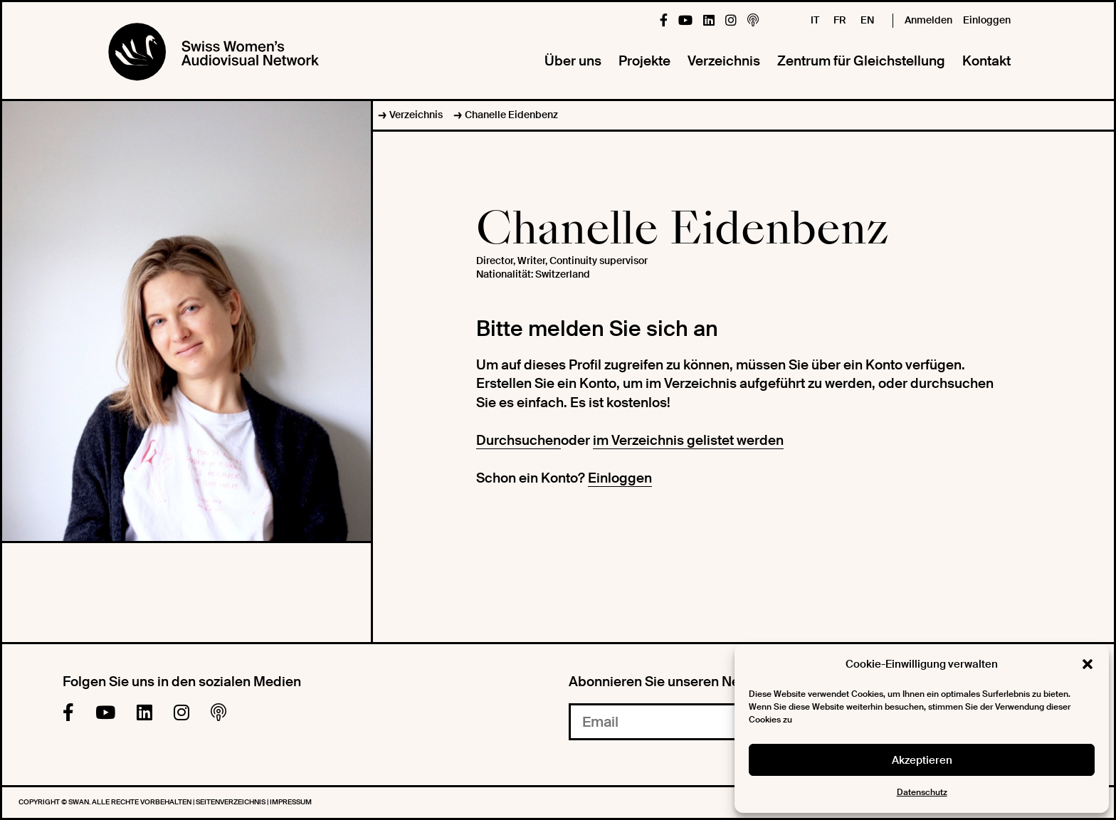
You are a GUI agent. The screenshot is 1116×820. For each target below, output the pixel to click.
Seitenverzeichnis (231, 801)
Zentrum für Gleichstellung (861, 61)
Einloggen (987, 20)
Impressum (291, 801)
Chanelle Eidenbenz (511, 114)
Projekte (644, 61)
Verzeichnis (724, 61)
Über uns (572, 61)
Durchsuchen (518, 440)
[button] (1087, 664)
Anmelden (928, 20)
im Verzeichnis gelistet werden (688, 440)
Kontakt (986, 61)
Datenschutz (922, 792)
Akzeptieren (922, 760)
